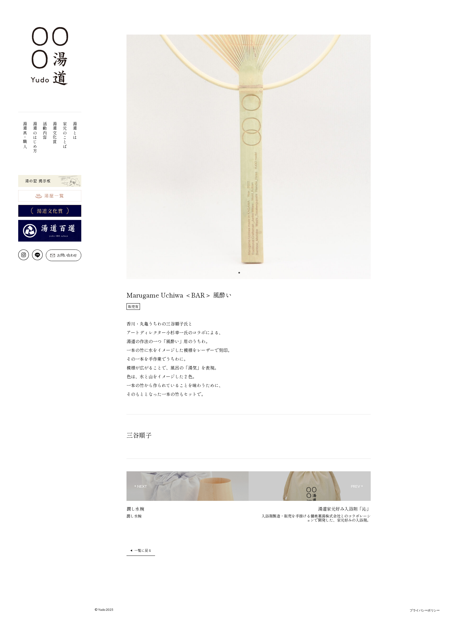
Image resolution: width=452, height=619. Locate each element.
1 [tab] (239, 273)
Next (375, 158)
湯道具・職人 (25, 135)
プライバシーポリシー (424, 610)
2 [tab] (248, 273)
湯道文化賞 (55, 133)
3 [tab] (258, 273)
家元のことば (65, 135)
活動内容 (45, 131)
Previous (122, 158)
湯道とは (75, 131)
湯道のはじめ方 (35, 137)
